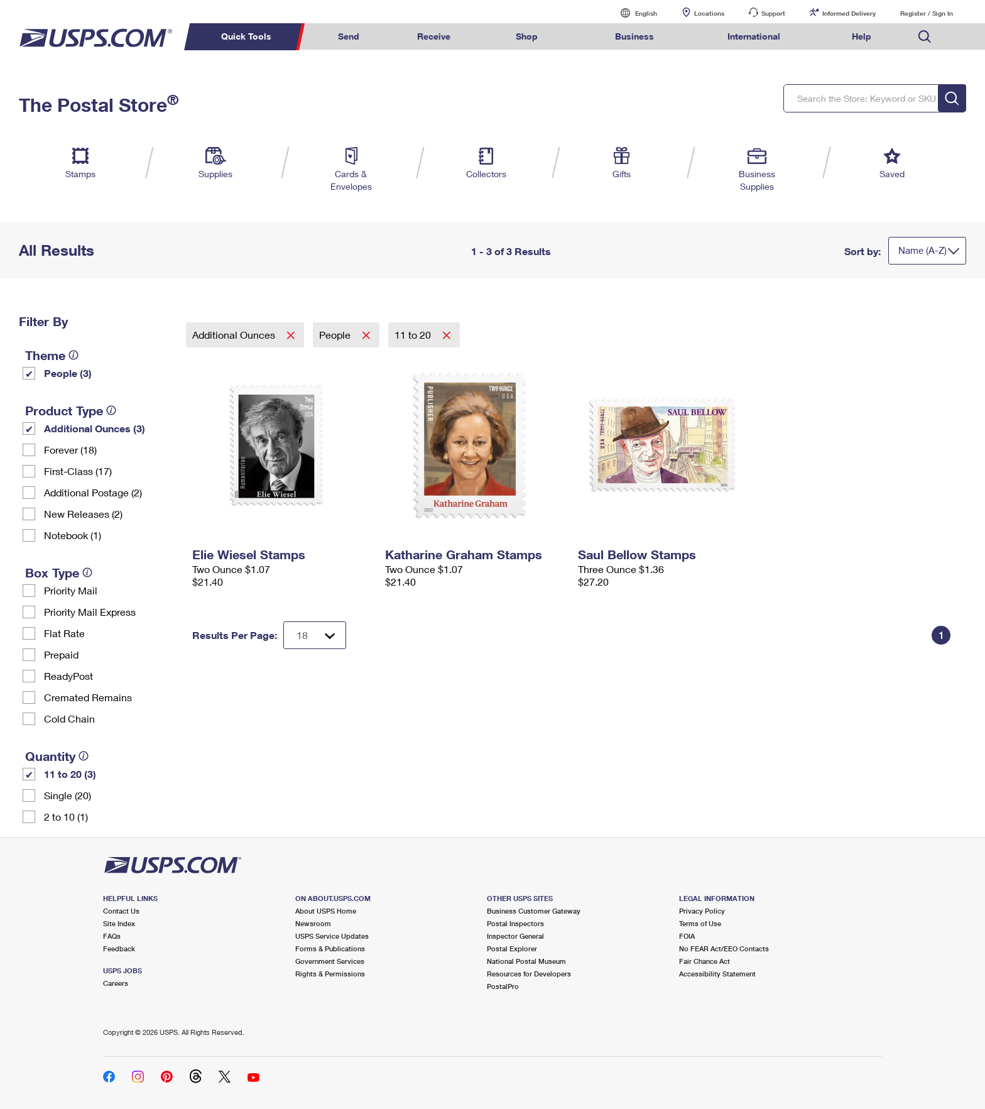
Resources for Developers (529, 974)
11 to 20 (414, 335)
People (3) (68, 373)
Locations (709, 13)
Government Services (329, 961)
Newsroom (313, 923)
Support (773, 13)
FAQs (112, 936)
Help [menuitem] (861, 36)
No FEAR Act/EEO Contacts (724, 948)
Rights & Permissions (330, 974)
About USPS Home (325, 911)
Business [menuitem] (634, 36)
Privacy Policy (702, 911)
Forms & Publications (330, 948)
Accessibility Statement (717, 974)
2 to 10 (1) (66, 816)
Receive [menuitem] (433, 36)
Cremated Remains (88, 697)
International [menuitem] (753, 36)
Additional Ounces (235, 335)
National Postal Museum (526, 961)
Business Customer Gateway (533, 911)
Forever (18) (70, 450)
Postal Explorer (512, 948)
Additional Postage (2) (93, 492)
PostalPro (503, 986)
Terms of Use (700, 923)
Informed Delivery (849, 13)
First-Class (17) (78, 471)
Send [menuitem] (348, 36)
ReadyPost (68, 676)
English (633, 13)
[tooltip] (73, 355)
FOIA (687, 936)
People (336, 335)
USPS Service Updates (332, 936)
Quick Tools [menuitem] (246, 36)
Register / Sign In (926, 13)
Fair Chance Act (704, 961)
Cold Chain (69, 718)
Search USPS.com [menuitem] (924, 36)
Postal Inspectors (515, 923)
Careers (115, 983)
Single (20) (67, 795)
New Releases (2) (83, 514)
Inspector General (515, 936)
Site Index (119, 923)
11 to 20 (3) (70, 774)
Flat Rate (64, 633)
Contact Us (121, 911)
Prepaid (61, 654)
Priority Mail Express (90, 612)
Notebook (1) (72, 535)
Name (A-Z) (922, 250)
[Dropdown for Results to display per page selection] (314, 635)
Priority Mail (70, 590)
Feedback (119, 948)
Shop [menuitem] (527, 36)
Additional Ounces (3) (94, 428)
